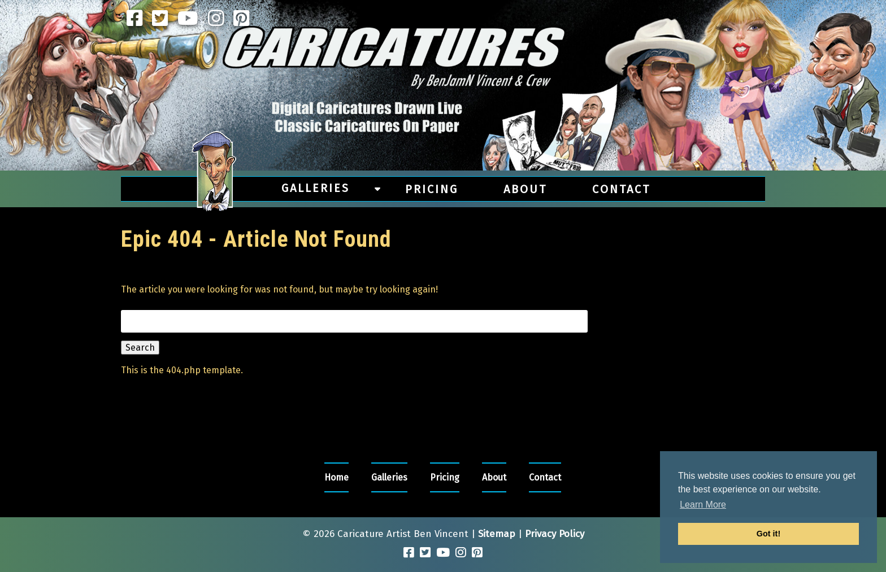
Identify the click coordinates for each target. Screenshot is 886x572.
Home (336, 477)
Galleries (315, 188)
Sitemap (496, 534)
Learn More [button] (703, 504)
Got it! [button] (768, 533)
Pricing (431, 189)
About (525, 189)
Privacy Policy (554, 534)
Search (140, 347)
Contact (621, 189)
